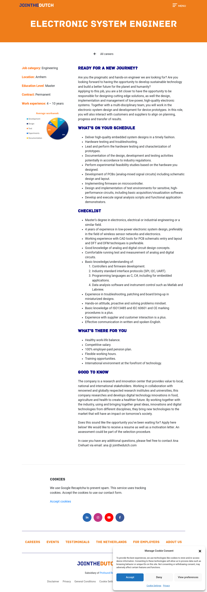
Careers (32, 542)
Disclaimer (53, 581)
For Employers (146, 542)
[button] (200, 551)
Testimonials (77, 542)
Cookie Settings (154, 585)
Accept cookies (60, 501)
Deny (159, 577)
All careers (103, 54)
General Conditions (85, 581)
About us (174, 542)
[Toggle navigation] (179, 5)
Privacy (166, 585)
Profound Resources (111, 572)
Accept (130, 577)
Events (53, 542)
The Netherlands (111, 542)
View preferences (188, 577)
